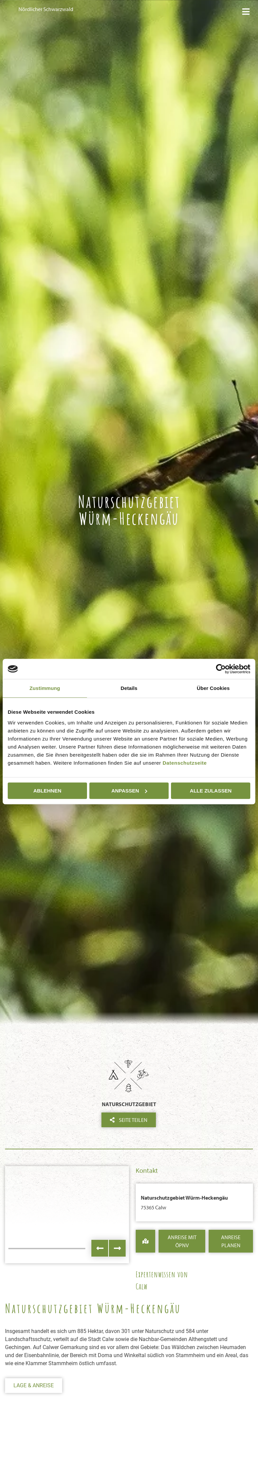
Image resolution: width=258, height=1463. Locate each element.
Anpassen (129, 790)
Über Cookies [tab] (213, 688)
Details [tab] (129, 688)
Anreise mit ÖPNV (182, 1241)
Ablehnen (47, 790)
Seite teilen (128, 1120)
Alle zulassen (210, 790)
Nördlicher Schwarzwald (45, 9)
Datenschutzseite (185, 763)
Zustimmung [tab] (45, 688)
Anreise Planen (231, 1241)
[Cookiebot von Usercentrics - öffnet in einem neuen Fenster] (220, 669)
